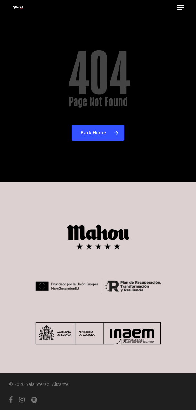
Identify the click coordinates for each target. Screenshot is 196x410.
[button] (180, 8)
